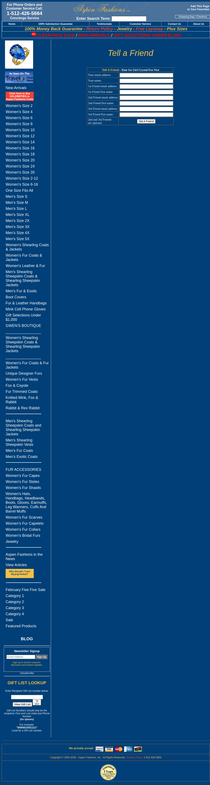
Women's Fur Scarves (24, 517)
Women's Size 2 (19, 106)
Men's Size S (16, 196)
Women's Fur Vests (22, 379)
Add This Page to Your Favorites (198, 8)
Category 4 (15, 614)
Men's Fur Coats (19, 451)
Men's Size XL (18, 215)
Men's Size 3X (18, 227)
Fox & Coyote (17, 385)
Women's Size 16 (20, 148)
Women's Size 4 (19, 112)
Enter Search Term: (93, 18)
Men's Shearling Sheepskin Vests (19, 442)
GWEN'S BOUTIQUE (23, 326)
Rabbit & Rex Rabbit (23, 408)
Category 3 (15, 608)
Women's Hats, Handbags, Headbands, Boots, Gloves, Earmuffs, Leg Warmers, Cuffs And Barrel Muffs (26, 502)
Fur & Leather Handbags (26, 303)
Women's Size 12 (20, 136)
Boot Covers (16, 297)
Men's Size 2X (18, 221)
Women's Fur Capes (23, 476)
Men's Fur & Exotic (21, 291)
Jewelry (12, 541)
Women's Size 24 (20, 166)
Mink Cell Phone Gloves (26, 309)
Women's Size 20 (20, 160)
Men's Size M (17, 202)
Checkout (201, 16)
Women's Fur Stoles (22, 482)
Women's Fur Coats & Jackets (24, 257)
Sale (9, 620)
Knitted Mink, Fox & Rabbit (22, 400)
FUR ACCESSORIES (23, 469)
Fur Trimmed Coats (22, 391)
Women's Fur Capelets (25, 523)
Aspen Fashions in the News (24, 556)
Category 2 (15, 602)
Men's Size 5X (18, 239)
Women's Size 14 (20, 142)
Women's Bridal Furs (23, 535)
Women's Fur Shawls (23, 488)
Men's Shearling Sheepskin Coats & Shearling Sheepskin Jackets (23, 278)
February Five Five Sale (25, 590)
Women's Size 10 (20, 130)
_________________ (23, 332)
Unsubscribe (27, 673)
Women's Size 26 (20, 172)
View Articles (16, 565)
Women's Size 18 (20, 154)
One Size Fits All (19, 190)
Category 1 (15, 596)
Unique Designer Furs (24, 373)
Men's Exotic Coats (22, 457)
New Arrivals (16, 88)
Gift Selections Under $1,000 (23, 317)
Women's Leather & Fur (25, 266)
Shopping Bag (186, 16)
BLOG (27, 638)
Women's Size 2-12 (22, 178)
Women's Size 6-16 (22, 184)
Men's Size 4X (18, 233)
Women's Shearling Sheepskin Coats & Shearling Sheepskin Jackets (23, 344)
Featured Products (21, 626)
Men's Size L (16, 209)
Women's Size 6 (19, 118)
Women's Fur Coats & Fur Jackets (27, 365)
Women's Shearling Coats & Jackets (27, 247)
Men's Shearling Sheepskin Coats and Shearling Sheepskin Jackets (23, 427)
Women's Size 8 (19, 124)
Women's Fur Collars (23, 529)
